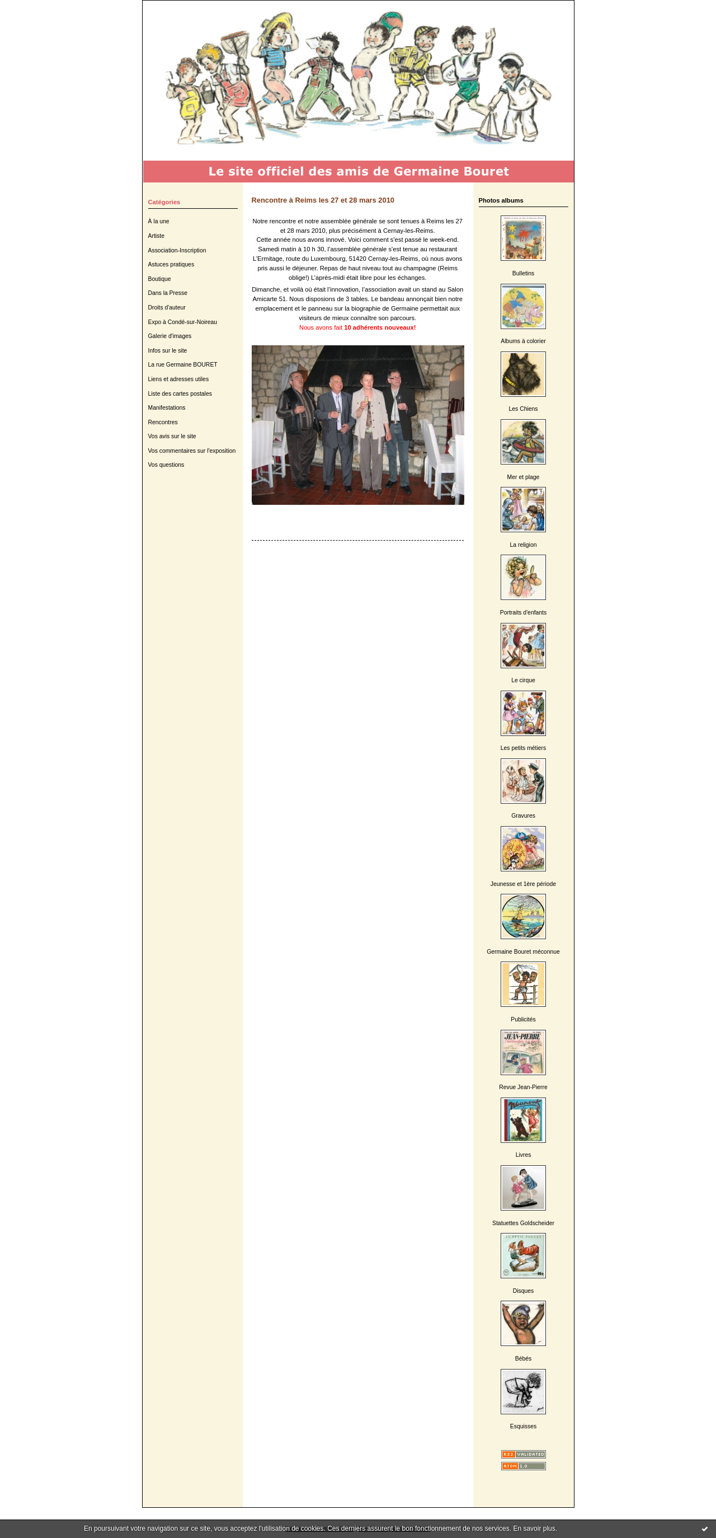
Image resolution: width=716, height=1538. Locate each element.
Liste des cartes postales (180, 394)
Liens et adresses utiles (178, 379)
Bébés (523, 1359)
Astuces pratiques (171, 264)
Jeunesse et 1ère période (523, 884)
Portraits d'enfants (523, 612)
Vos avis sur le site (172, 436)
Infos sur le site (167, 351)
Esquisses (523, 1426)
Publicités (523, 1019)
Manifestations (167, 408)
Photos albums (501, 200)
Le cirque (523, 680)
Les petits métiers (523, 748)
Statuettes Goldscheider (523, 1223)
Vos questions (166, 465)
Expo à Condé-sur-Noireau (183, 322)
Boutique (159, 279)
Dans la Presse (167, 293)
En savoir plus (534, 1528)
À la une (158, 221)
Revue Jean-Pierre (523, 1087)
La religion (523, 545)
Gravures (523, 816)
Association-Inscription (177, 250)
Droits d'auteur (167, 307)
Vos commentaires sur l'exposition (192, 451)
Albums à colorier (523, 341)
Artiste (156, 236)
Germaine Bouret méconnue (523, 952)
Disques (523, 1291)
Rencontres (163, 422)
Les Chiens (523, 409)
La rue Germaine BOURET (183, 365)
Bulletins (523, 273)
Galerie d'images (170, 336)
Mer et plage (523, 477)
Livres (523, 1155)
